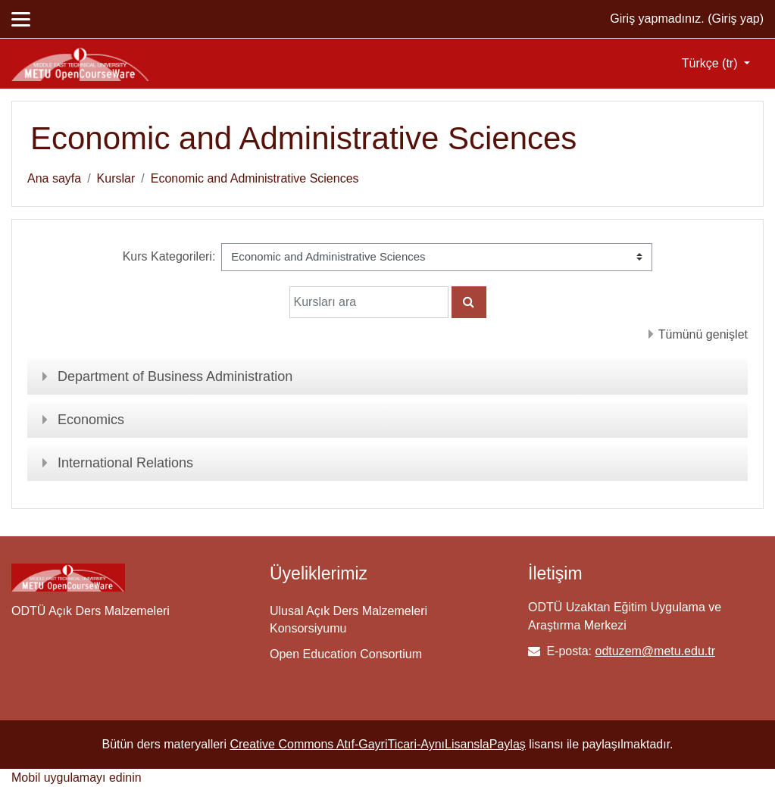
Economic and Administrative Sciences (255, 178)
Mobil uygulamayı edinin (76, 777)
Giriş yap (736, 18)
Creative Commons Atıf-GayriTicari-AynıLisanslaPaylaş (377, 744)
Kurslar (116, 178)
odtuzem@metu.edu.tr (655, 651)
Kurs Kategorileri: (169, 256)
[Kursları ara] (368, 302)
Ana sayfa (54, 178)
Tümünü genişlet (703, 334)
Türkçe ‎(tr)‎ (711, 63)
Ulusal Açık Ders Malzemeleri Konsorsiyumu (348, 619)
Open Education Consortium (346, 654)
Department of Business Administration (175, 376)
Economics (91, 419)
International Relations (125, 462)
